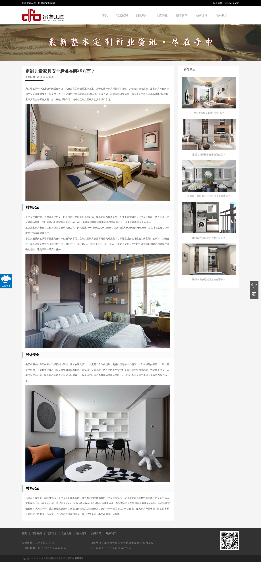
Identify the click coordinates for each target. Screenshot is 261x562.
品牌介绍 (202, 15)
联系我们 (221, 15)
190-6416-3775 (232, 3)
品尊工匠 (145, 94)
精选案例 (122, 15)
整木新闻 (182, 15)
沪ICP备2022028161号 (52, 548)
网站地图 (79, 558)
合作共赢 (162, 15)
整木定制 (45, 3)
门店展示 (142, 15)
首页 (105, 15)
